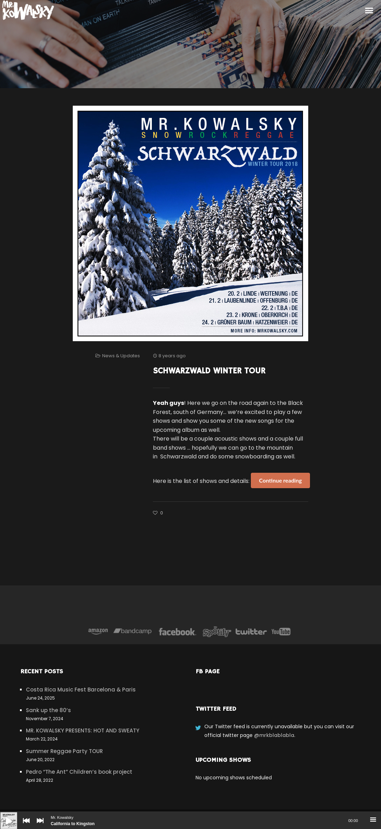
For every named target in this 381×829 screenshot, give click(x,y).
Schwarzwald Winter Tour (209, 371)
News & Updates (121, 355)
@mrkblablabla (274, 735)
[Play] (3, 815)
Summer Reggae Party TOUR (64, 751)
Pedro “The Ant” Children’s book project (79, 771)
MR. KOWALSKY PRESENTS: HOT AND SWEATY (82, 730)
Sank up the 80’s (48, 710)
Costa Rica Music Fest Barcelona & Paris (81, 689)
